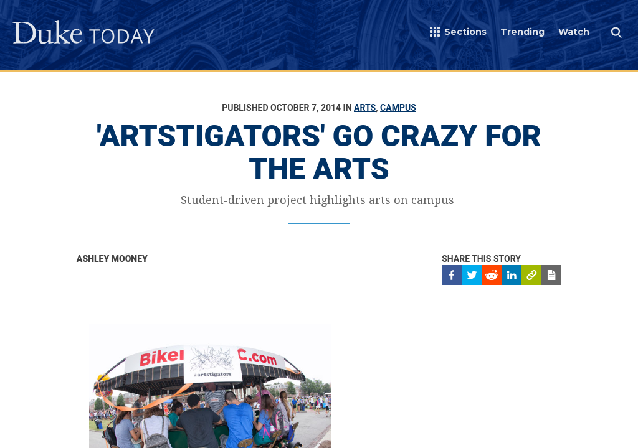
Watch (573, 31)
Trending (522, 31)
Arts (365, 108)
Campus (398, 108)
